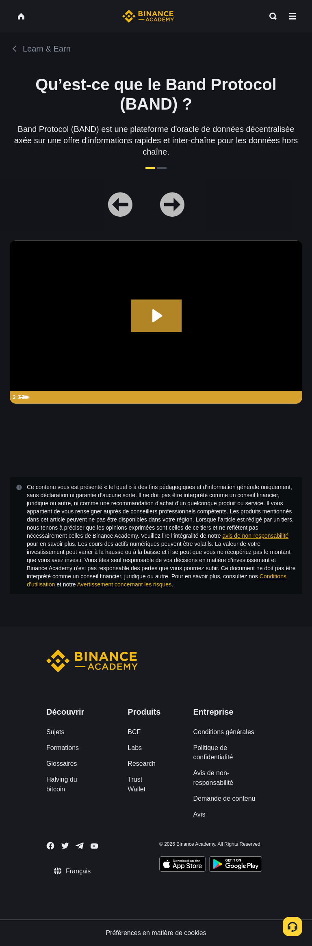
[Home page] (148, 16)
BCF (134, 731)
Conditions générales (223, 731)
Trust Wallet (136, 784)
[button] (292, 16)
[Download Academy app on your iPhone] (182, 865)
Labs (135, 747)
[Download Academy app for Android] (235, 865)
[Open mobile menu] (292, 16)
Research (141, 763)
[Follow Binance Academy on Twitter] (65, 846)
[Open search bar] (270, 16)
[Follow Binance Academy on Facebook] (50, 846)
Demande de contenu (224, 798)
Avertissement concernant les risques (124, 584)
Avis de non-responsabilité (213, 777)
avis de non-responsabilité (255, 535)
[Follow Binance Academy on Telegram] (80, 845)
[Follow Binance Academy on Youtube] (94, 846)
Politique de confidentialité (213, 752)
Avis (199, 814)
